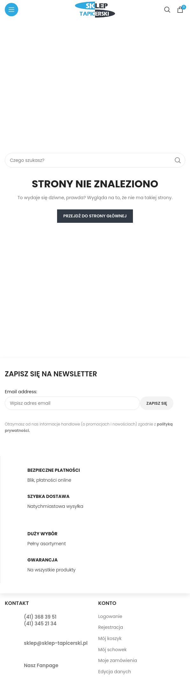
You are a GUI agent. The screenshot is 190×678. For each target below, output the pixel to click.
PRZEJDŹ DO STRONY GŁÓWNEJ (95, 216)
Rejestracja (110, 627)
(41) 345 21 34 (40, 623)
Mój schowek (112, 649)
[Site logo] (95, 9)
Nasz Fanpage (41, 665)
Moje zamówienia (117, 660)
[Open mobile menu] (11, 9)
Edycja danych (114, 671)
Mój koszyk (109, 638)
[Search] (167, 9)
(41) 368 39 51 (40, 617)
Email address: (21, 392)
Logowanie (110, 616)
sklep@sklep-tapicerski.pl (56, 643)
